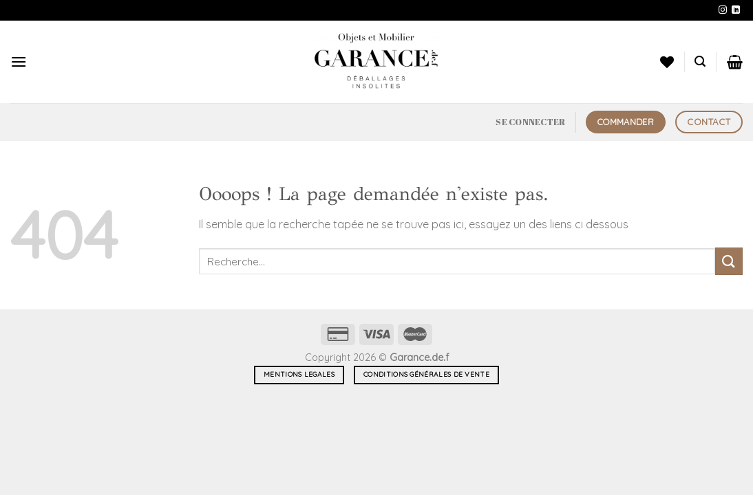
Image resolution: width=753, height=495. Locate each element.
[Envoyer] (729, 261)
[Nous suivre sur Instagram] (723, 10)
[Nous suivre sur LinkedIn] (736, 10)
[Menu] (18, 61)
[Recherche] (700, 61)
